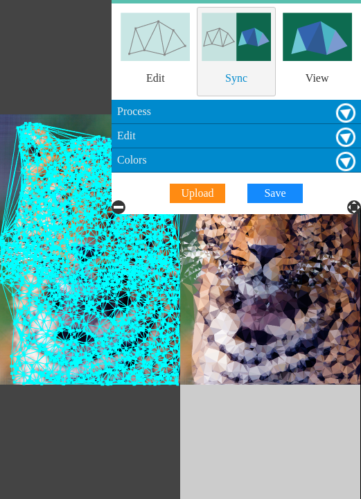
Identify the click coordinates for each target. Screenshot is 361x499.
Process (350, 12)
